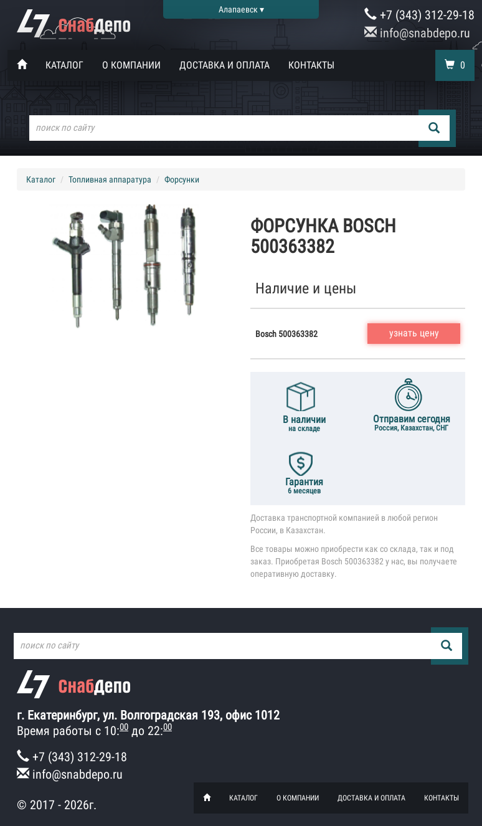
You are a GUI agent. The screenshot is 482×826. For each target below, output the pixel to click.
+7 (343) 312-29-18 (419, 14)
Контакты (311, 65)
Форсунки (181, 179)
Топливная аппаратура (110, 179)
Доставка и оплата (224, 65)
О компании (131, 65)
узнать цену (414, 333)
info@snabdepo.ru (417, 33)
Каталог (64, 65)
